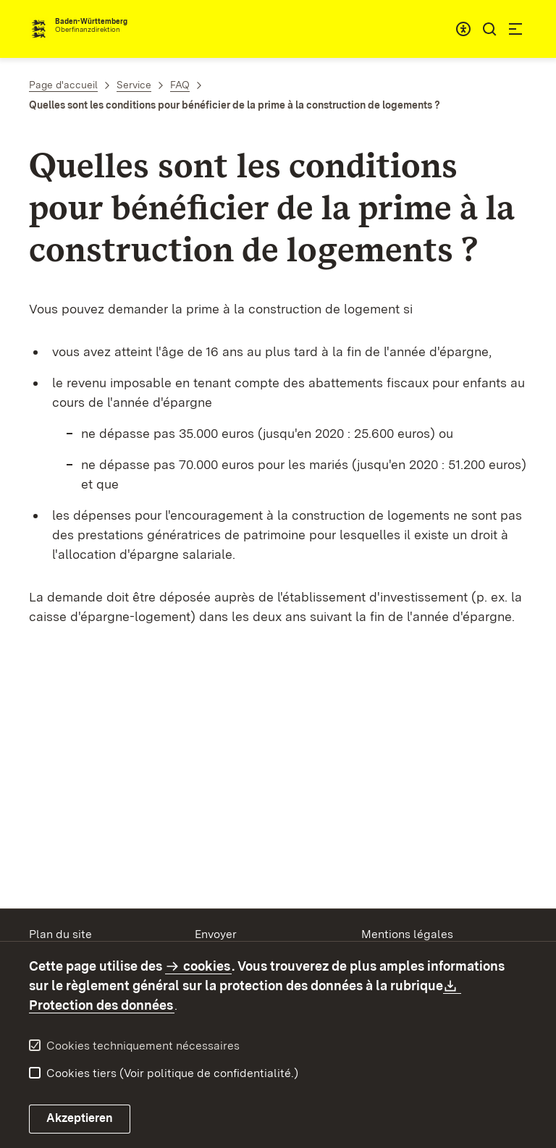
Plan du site (60, 934)
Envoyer (216, 934)
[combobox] (463, 29)
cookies (206, 966)
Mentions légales (407, 934)
